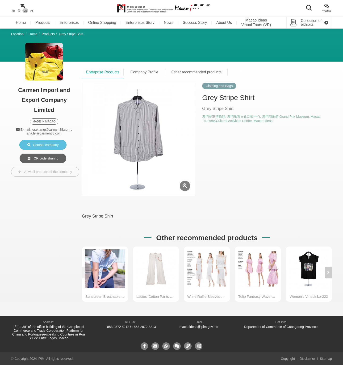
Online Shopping (102, 23)
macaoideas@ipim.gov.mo (199, 327)
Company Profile (144, 72)
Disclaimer (307, 359)
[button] (328, 272)
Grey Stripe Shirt (71, 34)
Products (42, 23)
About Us (224, 23)
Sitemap (326, 359)
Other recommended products (197, 72)
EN (25, 10)
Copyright (288, 359)
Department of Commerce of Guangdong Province (281, 327)
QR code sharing (43, 158)
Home (21, 23)
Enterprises (69, 23)
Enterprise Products (102, 72)
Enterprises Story (140, 23)
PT (31, 10)
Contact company (43, 145)
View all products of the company (45, 172)
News (168, 23)
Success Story (195, 23)
